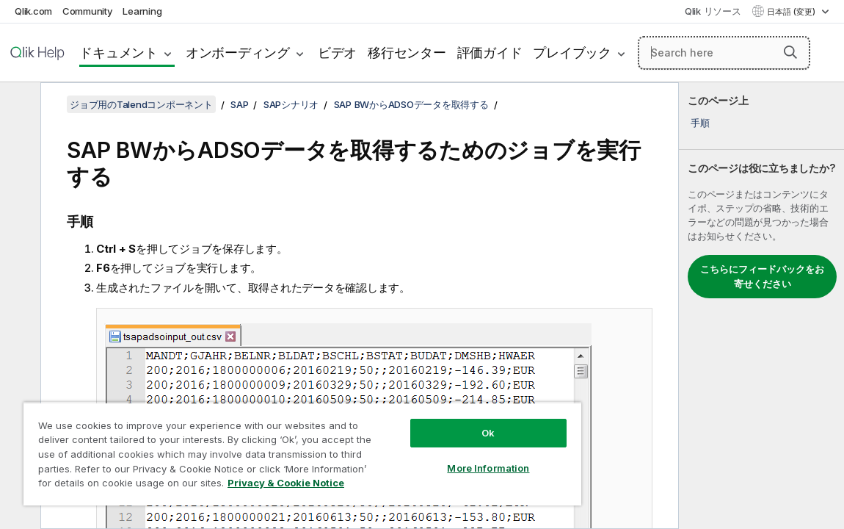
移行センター (407, 52)
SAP (239, 104)
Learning (142, 11)
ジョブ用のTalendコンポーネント (141, 104)
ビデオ (337, 52)
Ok (430, 422)
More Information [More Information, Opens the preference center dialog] (431, 457)
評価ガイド (490, 52)
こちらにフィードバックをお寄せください (762, 276)
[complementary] (761, 305)
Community (87, 11)
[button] (790, 52)
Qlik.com (33, 11)
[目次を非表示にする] (18, 105)
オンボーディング (238, 52)
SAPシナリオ (291, 104)
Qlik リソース (713, 11)
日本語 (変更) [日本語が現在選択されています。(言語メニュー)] (792, 12)
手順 (700, 123)
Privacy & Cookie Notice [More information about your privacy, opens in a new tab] (156, 486)
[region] (268, 448)
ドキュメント (118, 52)
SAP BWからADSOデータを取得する (411, 104)
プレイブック (572, 52)
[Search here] (724, 52)
